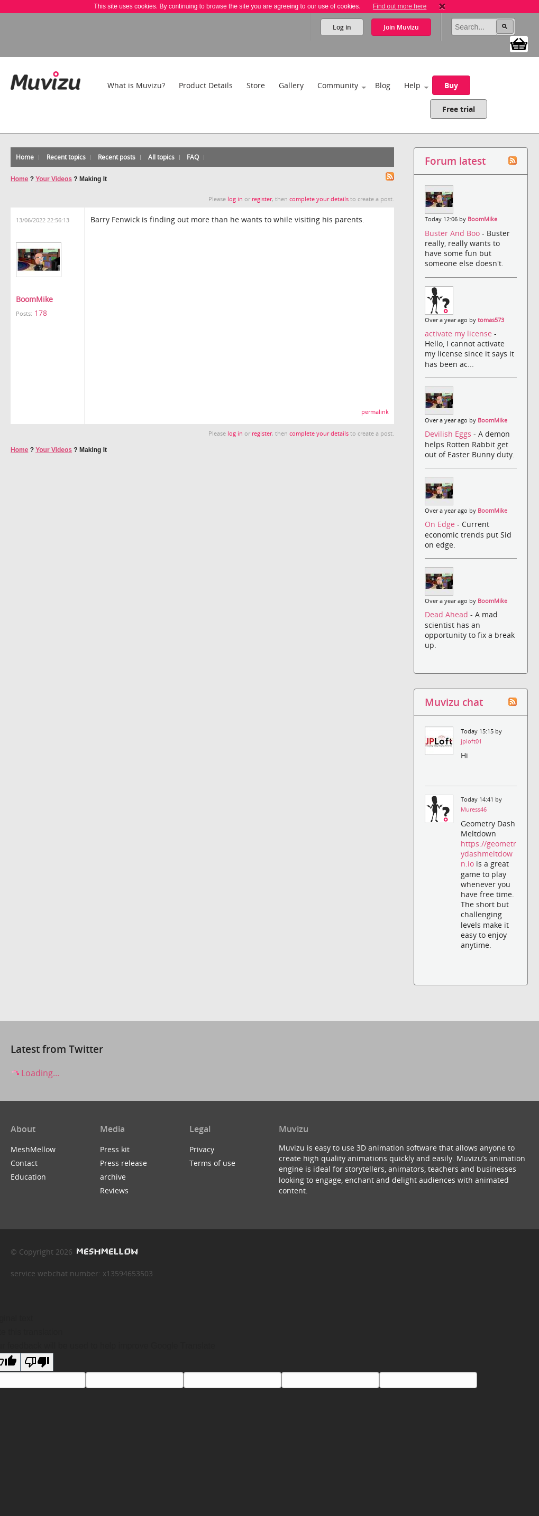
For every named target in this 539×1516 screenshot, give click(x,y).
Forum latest (455, 160)
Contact (24, 1163)
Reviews (114, 1190)
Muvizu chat (454, 702)
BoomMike (34, 299)
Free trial (458, 109)
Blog (382, 85)
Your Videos (53, 179)
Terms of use (212, 1163)
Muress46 (474, 809)
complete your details (319, 199)
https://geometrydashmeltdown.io (488, 854)
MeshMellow (33, 1149)
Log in (342, 27)
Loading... (35, 1073)
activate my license (459, 333)
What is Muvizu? (136, 85)
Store (255, 85)
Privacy (201, 1149)
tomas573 (491, 320)
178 (40, 313)
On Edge (441, 524)
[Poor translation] (37, 1362)
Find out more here (399, 6)
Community (337, 85)
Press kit (115, 1149)
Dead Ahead (447, 614)
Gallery (291, 85)
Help (412, 85)
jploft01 (471, 741)
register (262, 199)
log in (235, 199)
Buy (451, 85)
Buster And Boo (453, 233)
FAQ (193, 157)
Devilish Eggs (449, 434)
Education (28, 1177)
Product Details (206, 85)
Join (401, 27)
